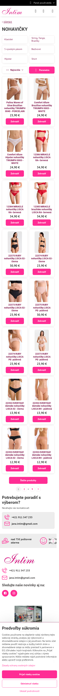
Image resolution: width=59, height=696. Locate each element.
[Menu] (53, 11)
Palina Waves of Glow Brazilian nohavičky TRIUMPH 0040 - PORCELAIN (14, 107)
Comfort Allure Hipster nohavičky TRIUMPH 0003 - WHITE (14, 159)
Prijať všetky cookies (29, 674)
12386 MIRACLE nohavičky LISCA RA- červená (41, 157)
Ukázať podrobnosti (29, 691)
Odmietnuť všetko (30, 683)
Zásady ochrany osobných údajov (18, 665)
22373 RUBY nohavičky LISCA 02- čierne (14, 307)
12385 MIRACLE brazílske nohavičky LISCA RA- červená (41, 209)
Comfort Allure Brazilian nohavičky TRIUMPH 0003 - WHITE (42, 107)
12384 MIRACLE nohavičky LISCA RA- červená (14, 209)
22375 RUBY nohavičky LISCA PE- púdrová (41, 307)
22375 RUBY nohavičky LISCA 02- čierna (14, 258)
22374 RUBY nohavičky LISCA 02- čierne (41, 258)
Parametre (41, 70)
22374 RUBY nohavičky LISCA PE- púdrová (14, 356)
